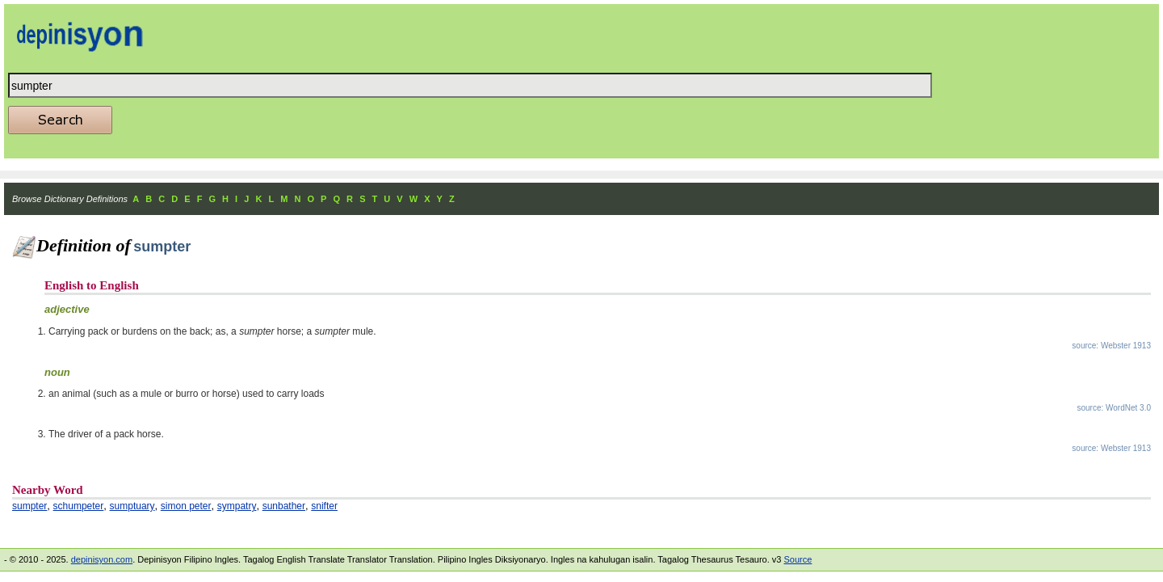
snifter (324, 506)
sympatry (237, 506)
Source (797, 559)
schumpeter (78, 506)
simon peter (186, 506)
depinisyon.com (101, 559)
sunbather (283, 506)
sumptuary (132, 506)
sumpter (29, 506)
